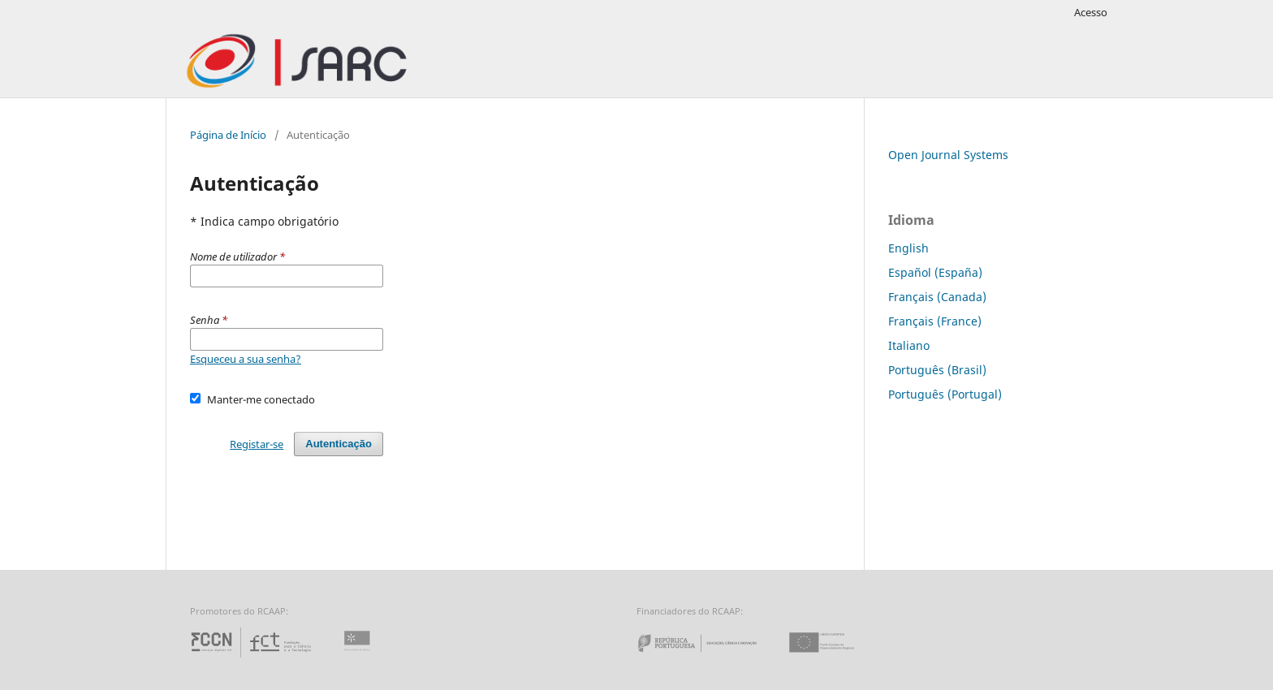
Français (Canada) (937, 296)
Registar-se (256, 444)
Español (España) (935, 272)
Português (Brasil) (937, 369)
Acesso (1090, 12)
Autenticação (338, 444)
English (908, 248)
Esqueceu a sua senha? (245, 358)
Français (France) (935, 321)
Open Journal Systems (948, 154)
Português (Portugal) (945, 394)
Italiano (909, 345)
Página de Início (228, 134)
